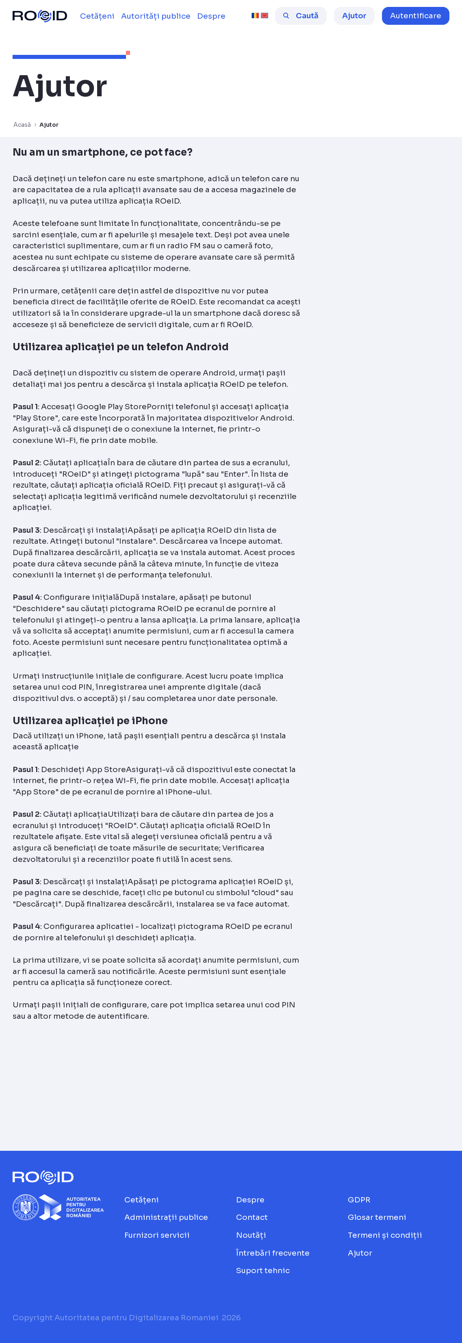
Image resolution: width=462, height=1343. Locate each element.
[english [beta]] (264, 15)
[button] (415, 16)
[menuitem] (97, 16)
